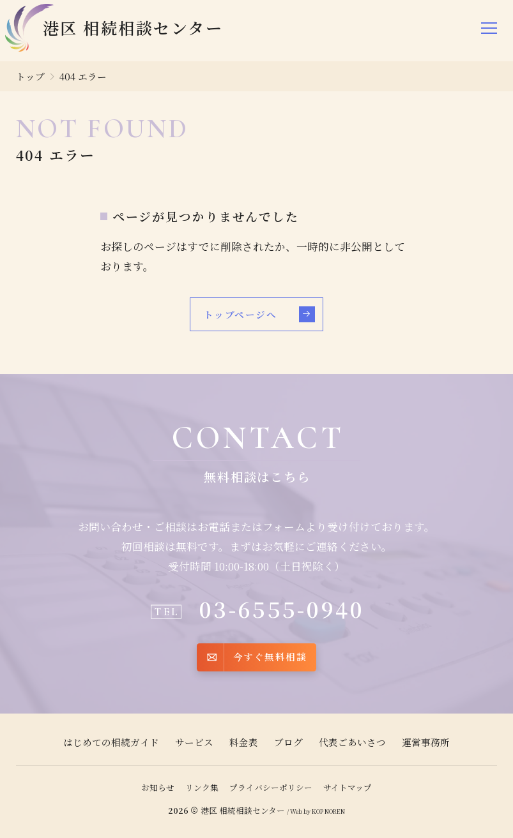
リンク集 (201, 787)
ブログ (288, 742)
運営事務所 (426, 742)
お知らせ (157, 787)
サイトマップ (347, 787)
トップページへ (259, 314)
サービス (194, 742)
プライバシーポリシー (270, 787)
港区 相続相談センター (243, 810)
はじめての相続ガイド (111, 742)
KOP (317, 811)
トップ (30, 76)
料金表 (243, 742)
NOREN (335, 811)
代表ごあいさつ (352, 742)
